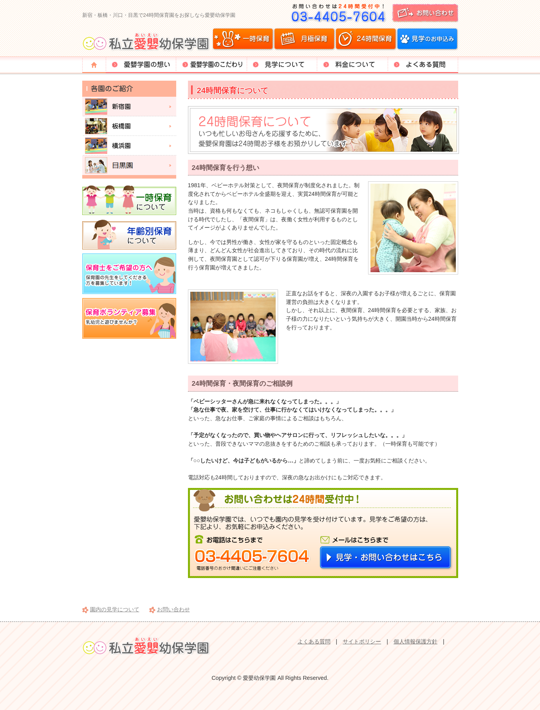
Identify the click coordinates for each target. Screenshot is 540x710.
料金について (352, 64)
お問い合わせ (372, 13)
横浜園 (129, 145)
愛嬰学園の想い (141, 64)
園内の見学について (114, 609)
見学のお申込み (427, 39)
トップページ (94, 64)
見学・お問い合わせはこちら (386, 558)
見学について (282, 64)
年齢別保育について (129, 234)
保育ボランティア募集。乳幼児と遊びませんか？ (129, 318)
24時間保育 (365, 39)
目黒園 (129, 165)
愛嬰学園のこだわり (211, 64)
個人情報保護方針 (415, 641)
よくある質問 (423, 64)
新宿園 (129, 106)
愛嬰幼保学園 (147, 41)
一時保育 (243, 39)
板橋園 (129, 126)
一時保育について (129, 199)
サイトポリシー (362, 641)
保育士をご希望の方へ (129, 273)
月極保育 (304, 39)
